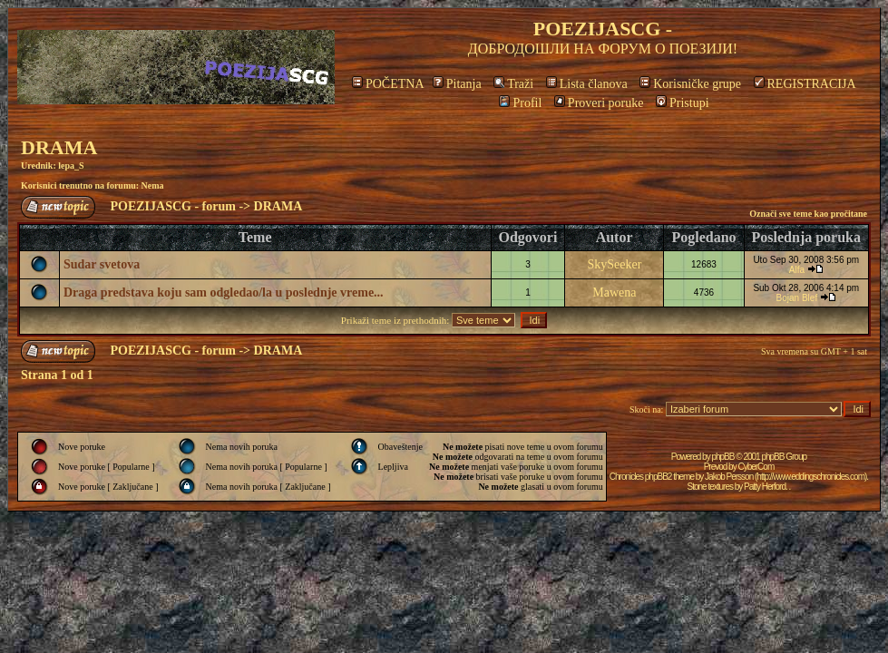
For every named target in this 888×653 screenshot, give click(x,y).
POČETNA (388, 84)
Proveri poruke (599, 103)
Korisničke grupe (690, 84)
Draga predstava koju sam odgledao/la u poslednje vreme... (223, 292)
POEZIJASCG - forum (173, 206)
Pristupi (682, 103)
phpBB (722, 457)
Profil (520, 103)
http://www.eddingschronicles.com (810, 477)
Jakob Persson (729, 477)
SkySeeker (614, 264)
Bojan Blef (797, 298)
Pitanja (457, 84)
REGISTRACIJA (805, 84)
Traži (513, 84)
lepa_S (70, 166)
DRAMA (59, 147)
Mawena (614, 292)
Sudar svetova (101, 264)
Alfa (797, 270)
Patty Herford (765, 487)
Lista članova (587, 84)
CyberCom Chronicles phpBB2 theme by (692, 472)
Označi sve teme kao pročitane (808, 214)
